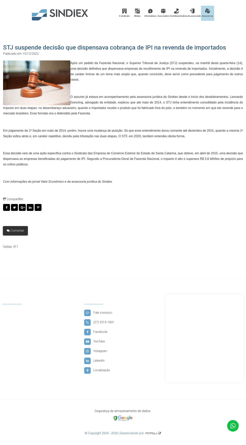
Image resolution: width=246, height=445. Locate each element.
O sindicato (124, 13)
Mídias (137, 13)
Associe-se (207, 13)
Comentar (15, 230)
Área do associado (192, 13)
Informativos (150, 13)
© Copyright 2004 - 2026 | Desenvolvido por (121, 433)
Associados (163, 13)
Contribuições (176, 13)
